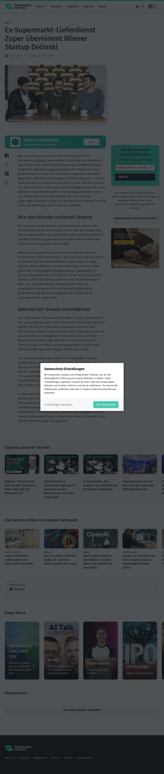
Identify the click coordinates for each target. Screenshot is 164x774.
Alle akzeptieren (105, 404)
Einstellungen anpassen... (59, 404)
